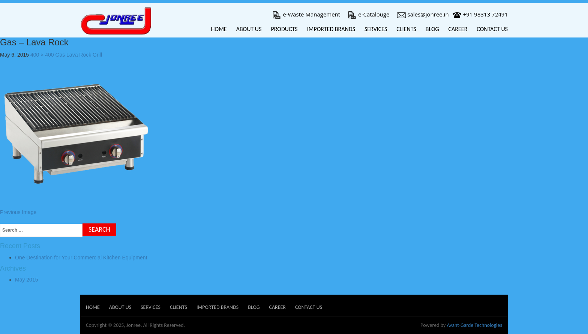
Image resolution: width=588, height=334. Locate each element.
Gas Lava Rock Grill (79, 55)
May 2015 (26, 280)
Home (219, 29)
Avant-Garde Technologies (474, 325)
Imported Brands (331, 29)
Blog (432, 29)
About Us (249, 29)
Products (284, 29)
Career (458, 29)
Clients (406, 29)
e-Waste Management (306, 14)
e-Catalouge (368, 14)
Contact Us (492, 29)
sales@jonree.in (423, 14)
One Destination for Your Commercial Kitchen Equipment (81, 258)
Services (375, 29)
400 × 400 (42, 55)
